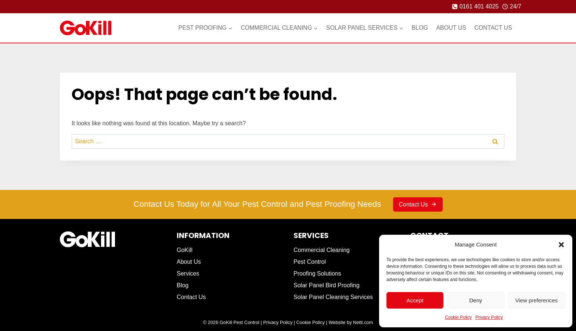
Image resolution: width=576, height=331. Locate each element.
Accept (415, 300)
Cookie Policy (458, 317)
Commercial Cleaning (322, 250)
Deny (475, 300)
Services (188, 273)
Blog (420, 28)
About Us (451, 28)
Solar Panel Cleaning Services (333, 297)
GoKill (184, 250)
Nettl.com (363, 322)
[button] (561, 244)
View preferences (536, 300)
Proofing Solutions (317, 273)
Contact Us (493, 28)
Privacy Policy (489, 317)
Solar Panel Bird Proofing (327, 285)
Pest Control (310, 262)
